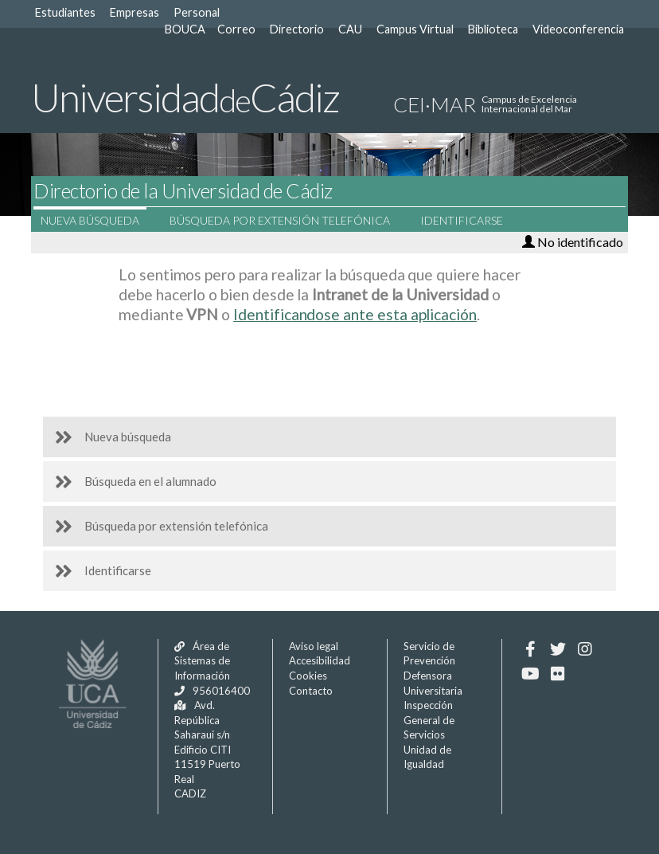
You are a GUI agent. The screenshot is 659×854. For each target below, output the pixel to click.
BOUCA (185, 29)
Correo (236, 29)
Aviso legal (313, 646)
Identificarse (471, 220)
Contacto (311, 690)
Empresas (134, 12)
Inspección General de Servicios (429, 720)
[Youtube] (530, 674)
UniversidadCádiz (185, 97)
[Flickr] (557, 674)
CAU (350, 29)
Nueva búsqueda (99, 220)
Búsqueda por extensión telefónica (289, 220)
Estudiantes (65, 12)
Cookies (308, 675)
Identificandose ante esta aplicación (355, 314)
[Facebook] (530, 649)
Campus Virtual (415, 29)
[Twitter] (557, 649)
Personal (197, 12)
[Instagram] (584, 649)
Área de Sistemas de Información (202, 661)
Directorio (297, 29)
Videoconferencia (578, 29)
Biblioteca (493, 29)
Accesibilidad (319, 660)
